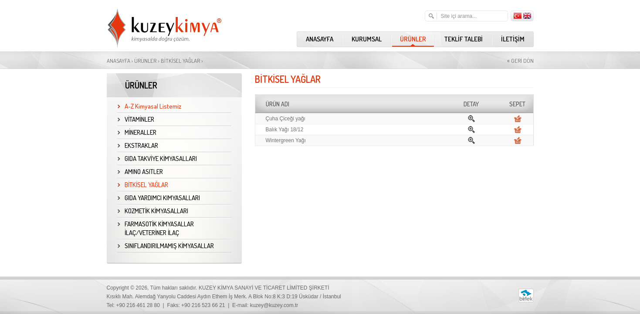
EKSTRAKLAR (138, 145)
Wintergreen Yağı (286, 140)
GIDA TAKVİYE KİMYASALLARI (157, 158)
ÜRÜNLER (413, 39)
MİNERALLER (137, 132)
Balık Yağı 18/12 (285, 129)
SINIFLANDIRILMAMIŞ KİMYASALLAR (166, 246)
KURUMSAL (367, 39)
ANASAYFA (319, 39)
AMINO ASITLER (140, 171)
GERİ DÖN (520, 61)
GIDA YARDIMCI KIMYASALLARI (159, 198)
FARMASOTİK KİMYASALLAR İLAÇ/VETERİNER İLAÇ (156, 228)
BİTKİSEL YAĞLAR (180, 60)
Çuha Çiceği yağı (285, 119)
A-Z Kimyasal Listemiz (149, 106)
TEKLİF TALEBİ (463, 39)
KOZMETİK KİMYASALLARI (153, 211)
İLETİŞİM (513, 39)
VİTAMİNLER (136, 119)
